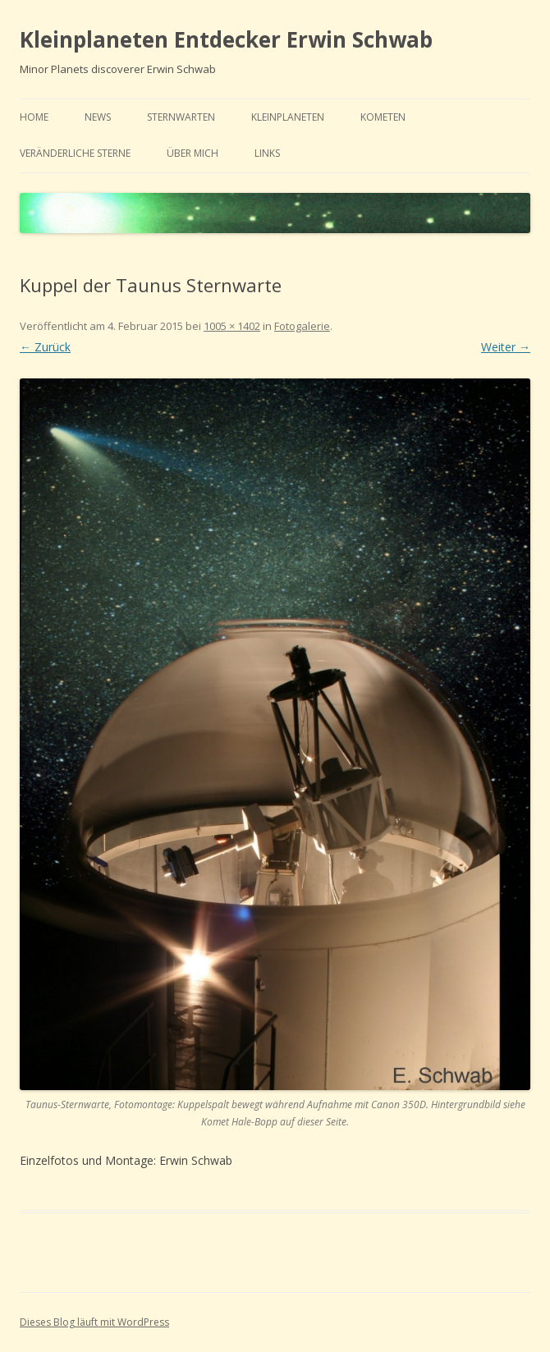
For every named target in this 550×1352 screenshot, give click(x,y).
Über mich (192, 153)
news (98, 117)
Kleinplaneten (287, 117)
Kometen (383, 117)
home (34, 117)
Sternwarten (181, 117)
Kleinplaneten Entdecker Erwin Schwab (226, 39)
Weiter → (505, 347)
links (267, 153)
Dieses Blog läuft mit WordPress (94, 1322)
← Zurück (45, 347)
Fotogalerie (302, 326)
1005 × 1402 (232, 326)
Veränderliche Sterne (75, 153)
